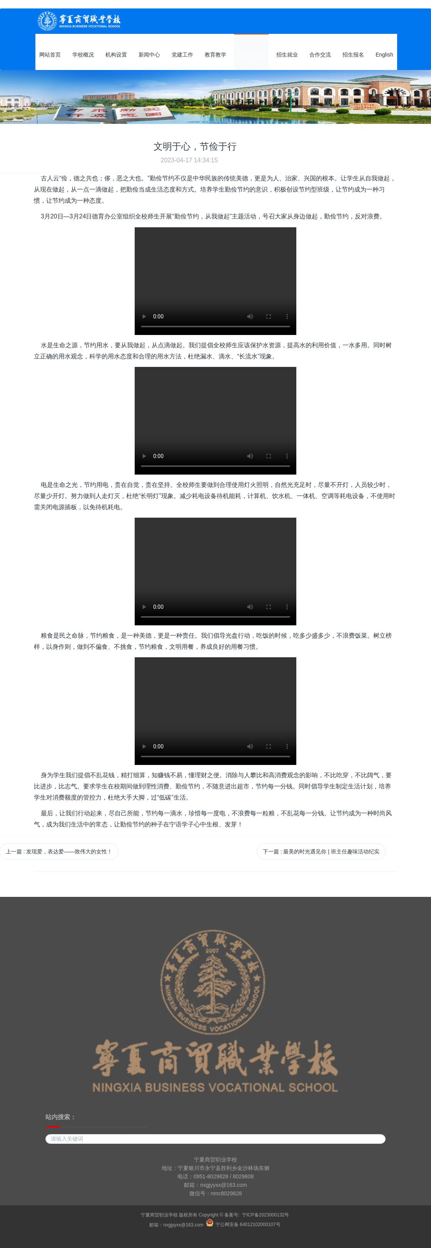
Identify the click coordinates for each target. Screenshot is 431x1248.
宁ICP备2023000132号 (265, 1215)
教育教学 (215, 55)
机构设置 (116, 55)
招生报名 (353, 55)
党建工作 (182, 55)
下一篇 (321, 851)
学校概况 (83, 55)
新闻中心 (149, 55)
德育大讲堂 (251, 55)
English (384, 55)
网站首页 (50, 55)
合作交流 (320, 55)
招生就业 (287, 55)
